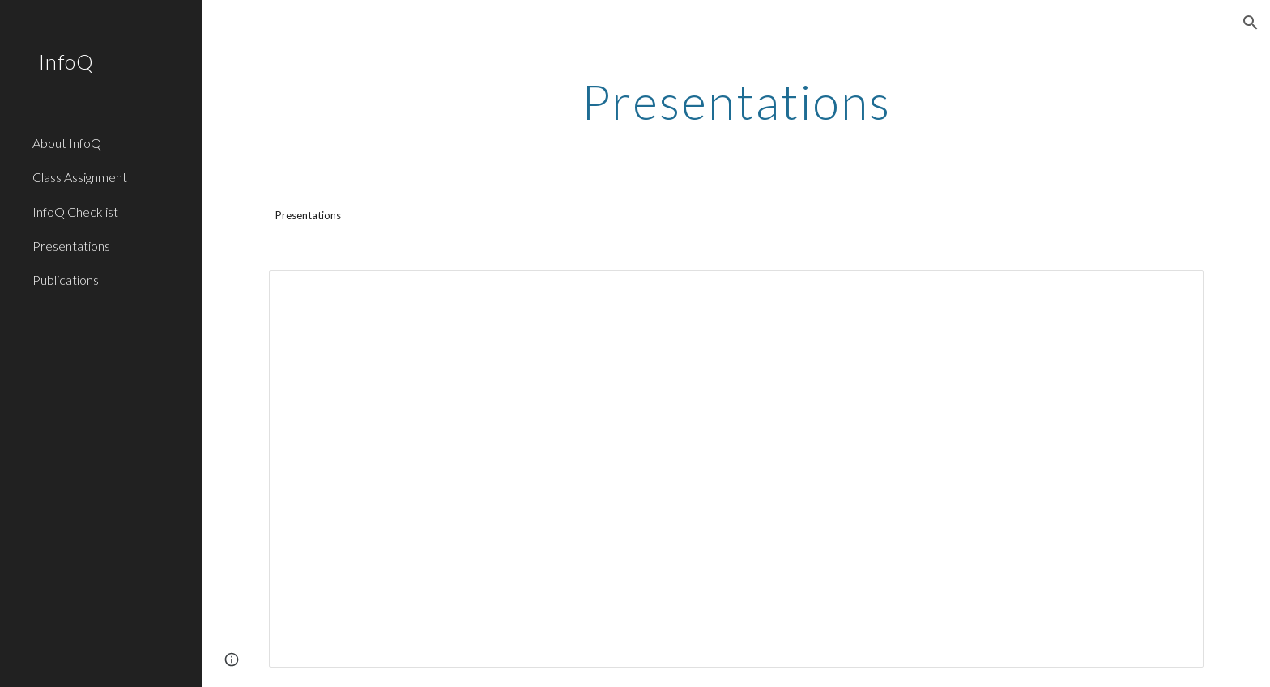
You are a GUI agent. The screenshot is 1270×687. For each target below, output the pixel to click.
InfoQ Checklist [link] (75, 211)
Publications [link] (65, 279)
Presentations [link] (71, 245)
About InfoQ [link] (66, 143)
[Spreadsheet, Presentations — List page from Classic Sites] (736, 469)
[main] (736, 101)
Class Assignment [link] (79, 176)
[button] (1250, 22)
